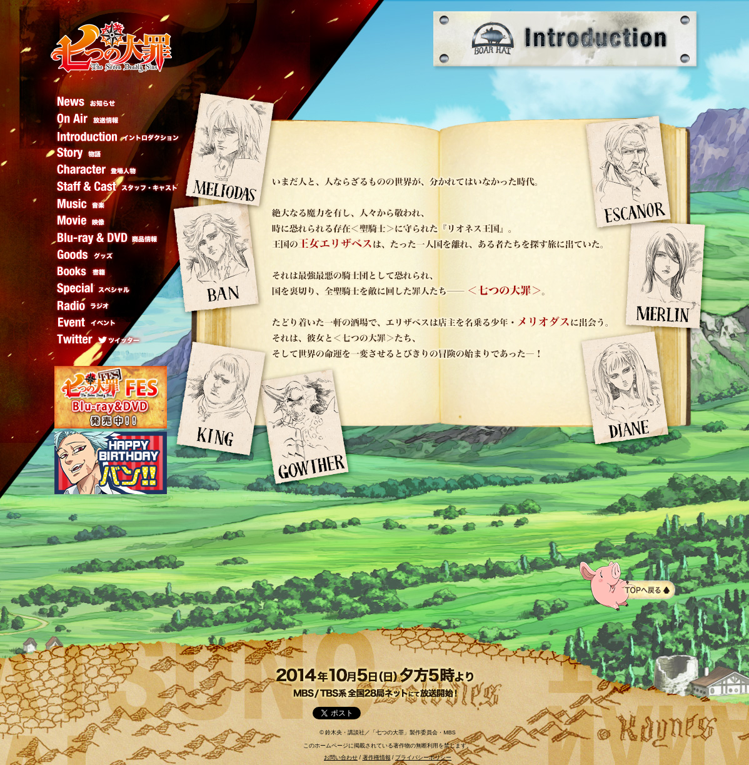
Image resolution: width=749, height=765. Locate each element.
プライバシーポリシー (423, 757)
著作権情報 (377, 757)
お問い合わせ (341, 757)
